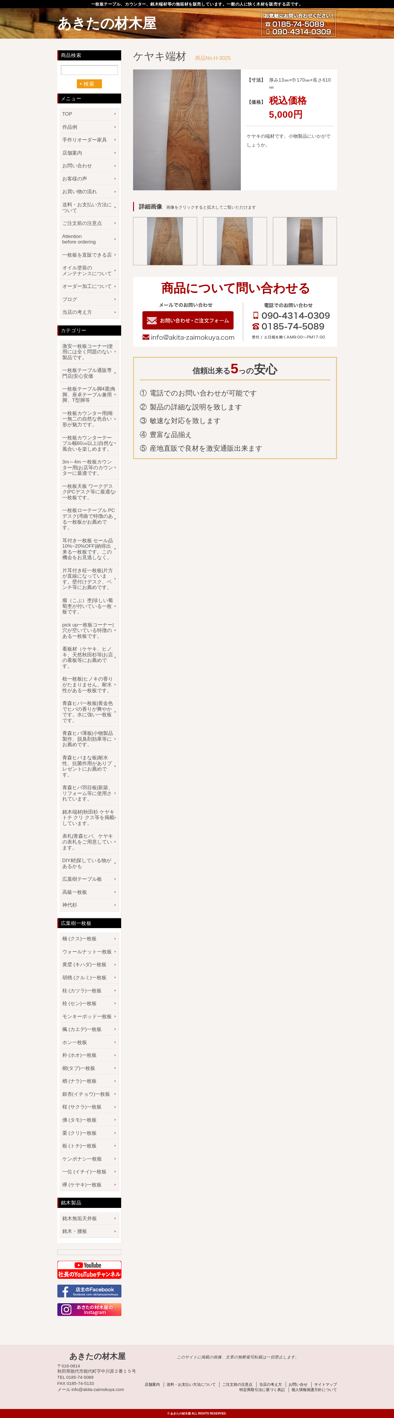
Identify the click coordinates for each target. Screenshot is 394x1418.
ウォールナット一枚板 (87, 952)
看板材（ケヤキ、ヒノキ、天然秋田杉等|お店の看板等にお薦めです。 (87, 657)
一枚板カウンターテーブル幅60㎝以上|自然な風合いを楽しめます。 (88, 443)
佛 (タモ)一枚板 (79, 1120)
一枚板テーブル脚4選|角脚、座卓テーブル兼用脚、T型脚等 (89, 394)
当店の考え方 (77, 312)
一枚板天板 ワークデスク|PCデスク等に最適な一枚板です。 (88, 492)
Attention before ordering (79, 239)
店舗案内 (72, 153)
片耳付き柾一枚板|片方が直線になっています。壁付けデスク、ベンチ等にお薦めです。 (87, 579)
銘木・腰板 (74, 1231)
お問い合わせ (77, 166)
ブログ (69, 299)
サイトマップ (325, 1384)
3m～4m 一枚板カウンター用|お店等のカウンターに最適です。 (87, 467)
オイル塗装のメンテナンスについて (87, 270)
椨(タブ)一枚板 (78, 1068)
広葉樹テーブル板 (82, 879)
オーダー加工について (87, 286)
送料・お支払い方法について (87, 207)
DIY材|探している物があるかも (87, 863)
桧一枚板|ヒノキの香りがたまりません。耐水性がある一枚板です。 (87, 684)
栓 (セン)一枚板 (79, 1003)
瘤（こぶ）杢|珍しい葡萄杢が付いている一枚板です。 (87, 606)
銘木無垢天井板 (79, 1218)
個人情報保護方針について (314, 1389)
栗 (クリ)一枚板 (79, 1133)
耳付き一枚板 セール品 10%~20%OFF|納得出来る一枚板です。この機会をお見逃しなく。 (87, 549)
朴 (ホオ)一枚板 (79, 1055)
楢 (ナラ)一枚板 (79, 1081)
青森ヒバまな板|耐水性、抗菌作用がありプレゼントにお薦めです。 (87, 766)
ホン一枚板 (74, 1042)
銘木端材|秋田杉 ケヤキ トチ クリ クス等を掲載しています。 (88, 817)
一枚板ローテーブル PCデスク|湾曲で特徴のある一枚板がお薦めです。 (88, 519)
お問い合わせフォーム (188, 320)
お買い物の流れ (79, 191)
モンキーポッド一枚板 (87, 1016)
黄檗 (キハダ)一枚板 (84, 964)
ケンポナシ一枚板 (82, 1159)
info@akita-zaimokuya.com (188, 337)
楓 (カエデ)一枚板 (82, 1029)
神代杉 (69, 905)
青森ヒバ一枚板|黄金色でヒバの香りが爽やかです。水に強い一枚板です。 (87, 712)
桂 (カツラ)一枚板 (82, 990)
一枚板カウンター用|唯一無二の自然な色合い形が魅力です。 (87, 419)
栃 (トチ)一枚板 (79, 1146)
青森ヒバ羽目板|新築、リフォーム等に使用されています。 (87, 793)
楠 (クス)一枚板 (79, 938)
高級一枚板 (74, 892)
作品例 (69, 127)
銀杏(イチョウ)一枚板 (86, 1094)
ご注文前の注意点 (82, 223)
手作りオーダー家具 (84, 140)
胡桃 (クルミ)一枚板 (84, 977)
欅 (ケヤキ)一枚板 (82, 1185)
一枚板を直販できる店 (87, 255)
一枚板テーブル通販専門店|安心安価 (87, 373)
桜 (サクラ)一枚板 (82, 1107)
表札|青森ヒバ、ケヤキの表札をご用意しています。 (87, 841)
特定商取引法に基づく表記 (262, 1389)
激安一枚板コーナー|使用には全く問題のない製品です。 (87, 351)
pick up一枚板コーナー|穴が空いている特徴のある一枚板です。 (88, 630)
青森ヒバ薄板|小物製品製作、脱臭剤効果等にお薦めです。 (87, 739)
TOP (67, 114)
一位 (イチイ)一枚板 (84, 1171)
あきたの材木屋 (106, 23)
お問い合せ (298, 1384)
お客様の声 (74, 179)
